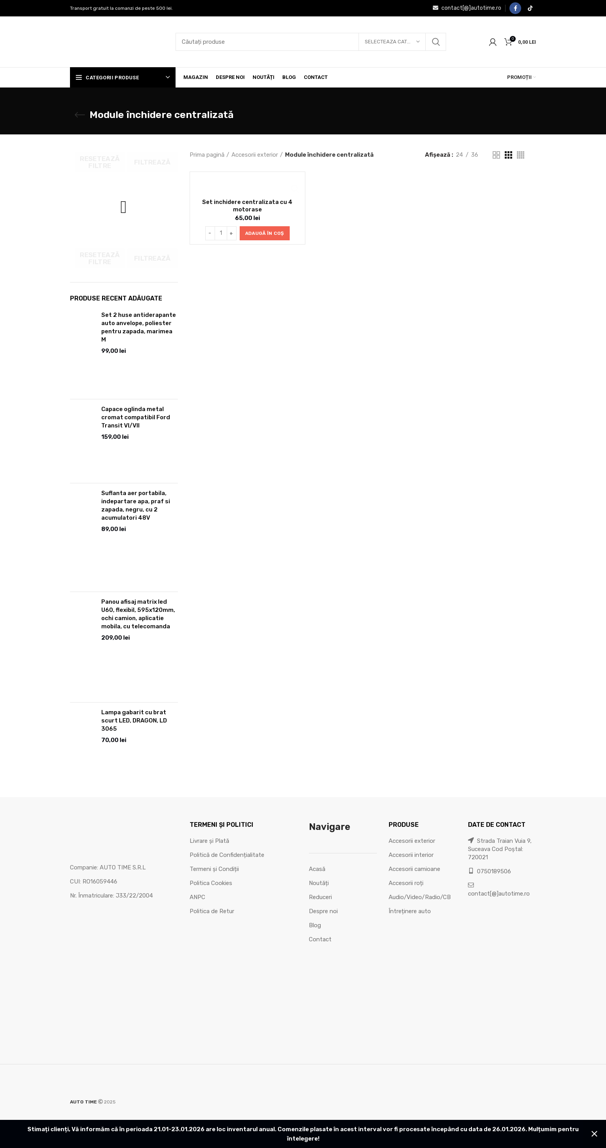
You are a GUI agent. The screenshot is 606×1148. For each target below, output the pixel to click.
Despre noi (323, 911)
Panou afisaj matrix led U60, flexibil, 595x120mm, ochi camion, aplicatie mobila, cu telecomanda (138, 614)
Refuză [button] (594, 1134)
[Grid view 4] (520, 155)
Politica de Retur (212, 911)
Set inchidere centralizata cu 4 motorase (247, 205)
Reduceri (320, 897)
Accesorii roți (406, 883)
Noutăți (319, 883)
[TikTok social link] (530, 8)
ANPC (197, 897)
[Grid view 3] (508, 155)
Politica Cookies (211, 883)
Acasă (317, 869)
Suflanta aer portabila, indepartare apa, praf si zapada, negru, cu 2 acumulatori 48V (135, 505)
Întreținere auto (410, 911)
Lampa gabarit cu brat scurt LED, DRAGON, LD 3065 (134, 720)
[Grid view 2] (496, 155)
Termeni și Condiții (214, 869)
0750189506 (489, 871)
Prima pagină (207, 154)
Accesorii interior (411, 854)
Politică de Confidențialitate (227, 854)
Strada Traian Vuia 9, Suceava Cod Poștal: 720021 (500, 849)
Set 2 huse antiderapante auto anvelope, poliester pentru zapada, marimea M (138, 327)
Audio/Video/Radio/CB (420, 897)
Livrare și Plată (209, 840)
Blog (315, 925)
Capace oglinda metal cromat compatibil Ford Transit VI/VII (135, 417)
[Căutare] (311, 42)
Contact (320, 939)
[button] (265, 233)
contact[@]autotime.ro (467, 8)
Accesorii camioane (414, 869)
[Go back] (80, 115)
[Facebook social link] (515, 8)
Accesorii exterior (254, 154)
